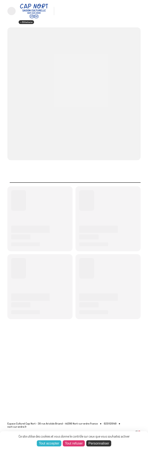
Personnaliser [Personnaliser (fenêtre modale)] (98, 443)
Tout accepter (49, 443)
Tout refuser (74, 443)
